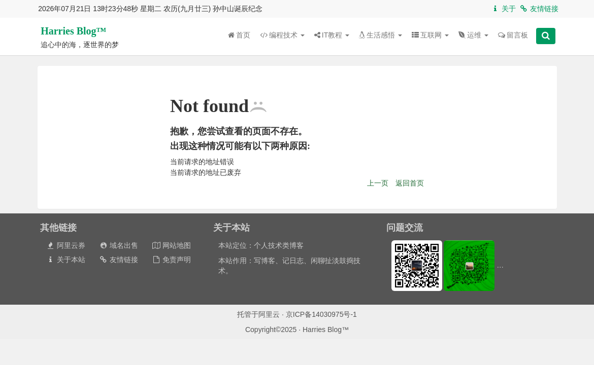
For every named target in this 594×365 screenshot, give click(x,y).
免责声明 (171, 260)
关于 (503, 9)
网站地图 (171, 245)
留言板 (513, 35)
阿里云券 (65, 245)
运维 (473, 35)
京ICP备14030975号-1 (321, 314)
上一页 (377, 183)
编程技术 (282, 35)
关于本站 (65, 260)
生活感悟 (380, 35)
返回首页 (409, 183)
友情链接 (538, 9)
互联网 (430, 35)
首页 (239, 35)
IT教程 (331, 35)
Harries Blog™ (73, 30)
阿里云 (269, 314)
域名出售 (118, 245)
